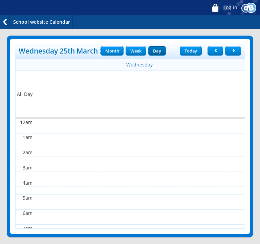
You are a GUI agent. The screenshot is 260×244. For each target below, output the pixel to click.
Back (5, 22)
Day (157, 51)
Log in (223, 7)
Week (135, 51)
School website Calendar (41, 22)
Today (191, 51)
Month (112, 51)
